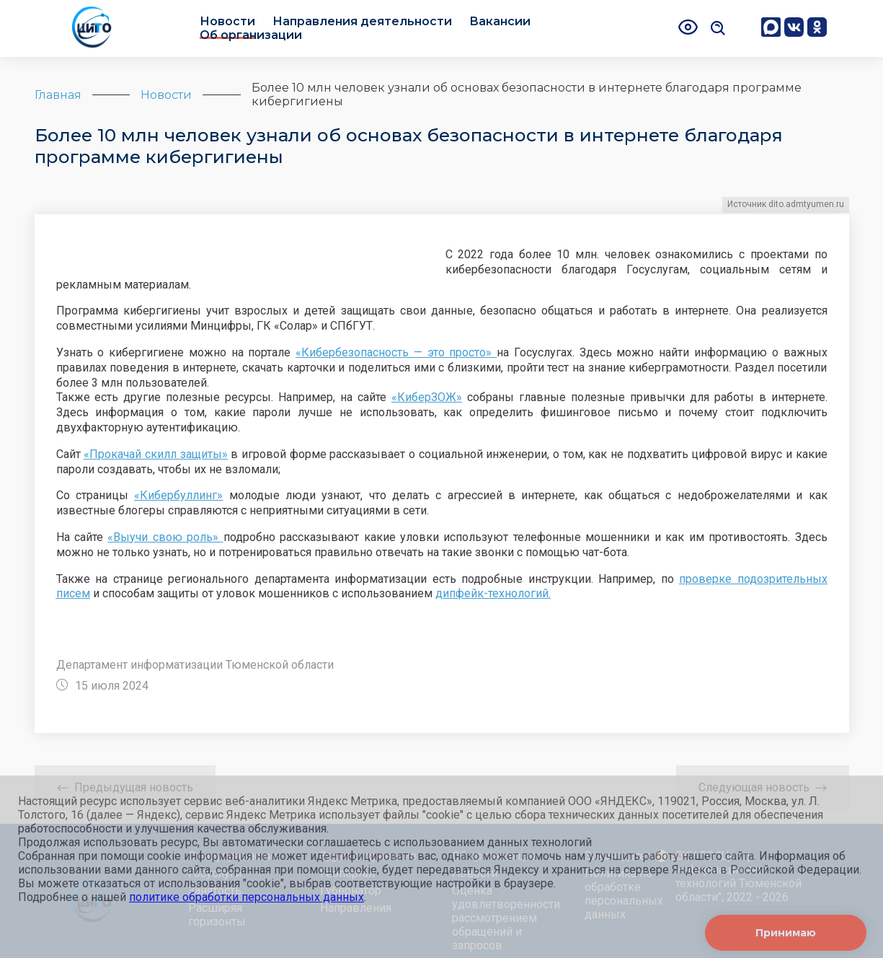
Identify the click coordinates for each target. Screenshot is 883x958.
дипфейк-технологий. (493, 593)
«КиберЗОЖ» (426, 397)
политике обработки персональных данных (246, 897)
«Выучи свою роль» (165, 537)
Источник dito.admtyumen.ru (785, 204)
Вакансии (500, 21)
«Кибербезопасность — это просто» (396, 352)
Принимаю (785, 932)
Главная (58, 95)
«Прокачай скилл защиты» (155, 454)
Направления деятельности (362, 21)
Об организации (251, 35)
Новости (227, 21)
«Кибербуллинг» (178, 495)
